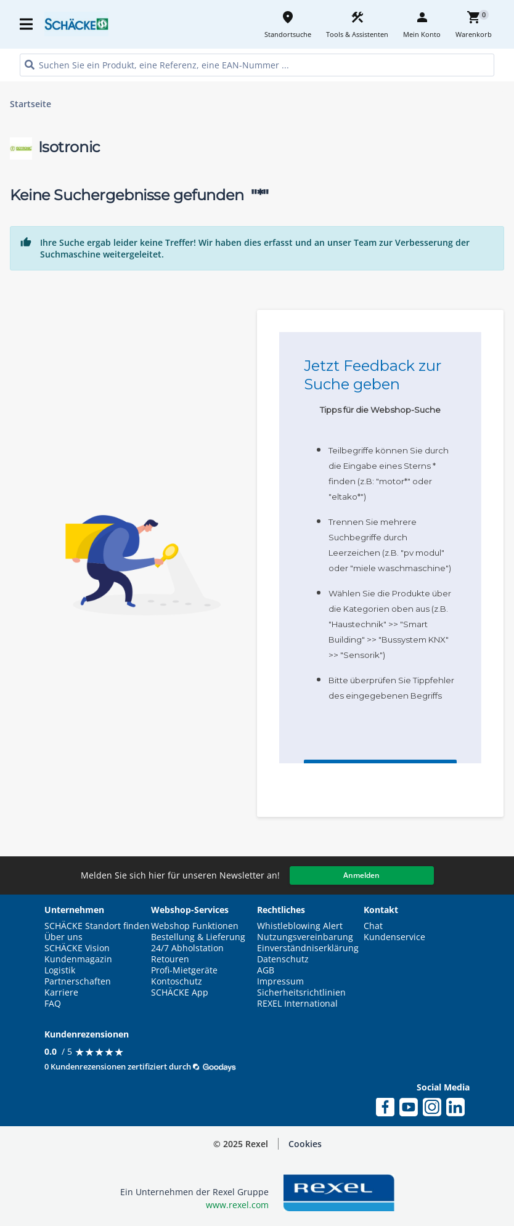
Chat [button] (373, 926)
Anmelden (361, 875)
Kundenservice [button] (394, 937)
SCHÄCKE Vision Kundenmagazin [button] (78, 954)
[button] (305, 1144)
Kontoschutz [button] (176, 981)
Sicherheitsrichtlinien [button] (301, 992)
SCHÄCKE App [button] (179, 992)
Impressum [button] (280, 981)
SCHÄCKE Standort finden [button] (97, 926)
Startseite (30, 104)
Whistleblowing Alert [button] (300, 926)
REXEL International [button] (297, 1003)
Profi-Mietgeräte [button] (184, 970)
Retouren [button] (170, 959)
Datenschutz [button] (283, 959)
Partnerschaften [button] (77, 981)
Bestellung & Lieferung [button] (198, 937)
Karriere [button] (61, 992)
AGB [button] (265, 970)
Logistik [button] (59, 970)
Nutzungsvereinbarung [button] (305, 937)
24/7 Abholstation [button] (187, 948)
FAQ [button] (52, 1003)
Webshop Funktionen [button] (195, 926)
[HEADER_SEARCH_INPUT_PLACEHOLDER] (257, 65)
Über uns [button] (63, 937)
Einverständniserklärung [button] (308, 948)
